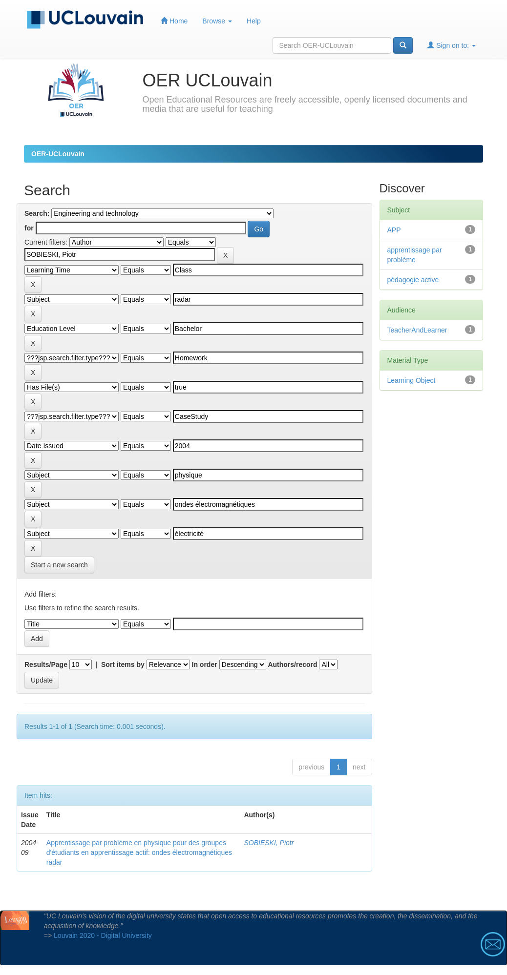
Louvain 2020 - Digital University (103, 935)
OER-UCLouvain (57, 154)
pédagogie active (413, 280)
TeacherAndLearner (417, 330)
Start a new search (59, 565)
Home (174, 21)
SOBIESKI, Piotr (269, 843)
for (29, 228)
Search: (36, 213)
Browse (217, 21)
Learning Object (411, 380)
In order (204, 664)
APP (394, 230)
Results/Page (45, 664)
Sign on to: (451, 45)
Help (254, 21)
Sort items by (123, 664)
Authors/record (292, 664)
